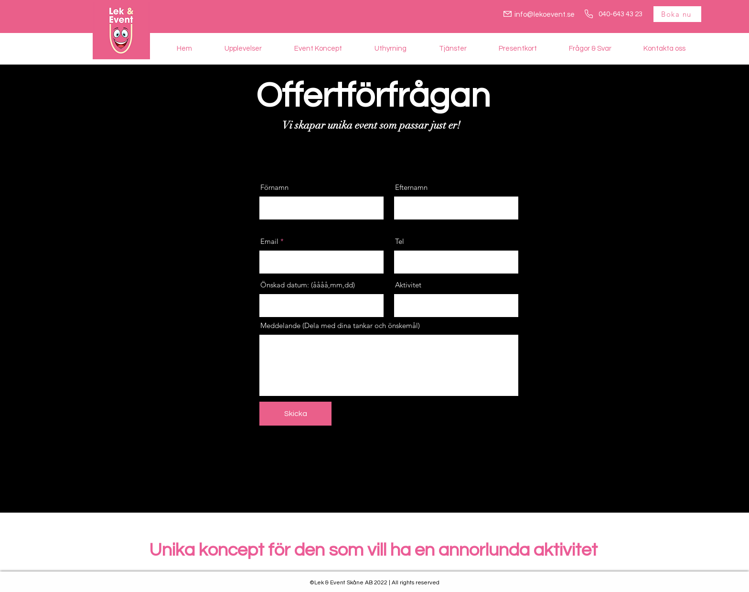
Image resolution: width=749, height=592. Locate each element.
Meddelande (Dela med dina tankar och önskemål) (340, 325)
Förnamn (274, 187)
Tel (399, 241)
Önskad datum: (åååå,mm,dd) (307, 284)
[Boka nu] (677, 14)
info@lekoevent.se (544, 14)
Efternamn (411, 187)
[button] (243, 48)
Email (269, 241)
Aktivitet (408, 284)
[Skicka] (295, 414)
